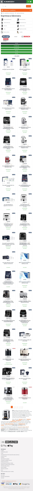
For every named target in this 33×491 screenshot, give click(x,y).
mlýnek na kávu (13, 421)
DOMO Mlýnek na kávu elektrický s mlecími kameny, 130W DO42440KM (8, 398)
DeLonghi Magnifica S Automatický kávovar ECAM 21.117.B (8, 128)
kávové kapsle (10, 423)
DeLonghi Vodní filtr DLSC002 (8, 69)
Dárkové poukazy (4, 461)
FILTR (16, 43)
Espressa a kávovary (20, 13)
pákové (13, 420)
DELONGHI (20, 426)
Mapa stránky (4, 467)
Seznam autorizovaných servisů (7, 464)
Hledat (28, 6)
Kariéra (2, 450)
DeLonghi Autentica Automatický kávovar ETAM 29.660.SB (24, 167)
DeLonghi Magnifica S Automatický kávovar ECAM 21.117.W (24, 205)
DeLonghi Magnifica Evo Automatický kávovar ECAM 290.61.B (8, 147)
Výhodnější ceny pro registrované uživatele (10, 454)
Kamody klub (3, 456)
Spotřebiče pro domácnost (9, 13)
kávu (6, 423)
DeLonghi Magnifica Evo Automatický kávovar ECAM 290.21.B (8, 340)
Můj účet (3, 475)
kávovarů (21, 419)
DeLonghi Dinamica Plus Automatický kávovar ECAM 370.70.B (24, 225)
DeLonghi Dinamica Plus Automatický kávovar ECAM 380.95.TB (8, 302)
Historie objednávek (5, 476)
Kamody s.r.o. (10, 482)
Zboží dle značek (4, 468)
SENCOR (27, 426)
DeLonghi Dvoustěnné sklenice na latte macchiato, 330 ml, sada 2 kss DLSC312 (8, 244)
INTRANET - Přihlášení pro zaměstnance (9, 481)
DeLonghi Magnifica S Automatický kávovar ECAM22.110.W (8, 225)
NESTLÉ (24, 426)
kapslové (29, 419)
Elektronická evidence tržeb (7, 463)
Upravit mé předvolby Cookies (7, 471)
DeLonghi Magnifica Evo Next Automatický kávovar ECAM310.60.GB (25, 321)
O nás (2, 453)
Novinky (2, 477)
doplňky (2, 425)
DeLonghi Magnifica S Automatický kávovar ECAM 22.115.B (24, 89)
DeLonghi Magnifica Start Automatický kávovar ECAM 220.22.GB (24, 244)
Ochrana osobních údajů (6, 460)
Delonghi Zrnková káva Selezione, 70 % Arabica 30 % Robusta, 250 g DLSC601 (8, 282)
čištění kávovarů (21, 423)
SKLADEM (17, 56)
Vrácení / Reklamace (5, 465)
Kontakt (2, 457)
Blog (2, 470)
